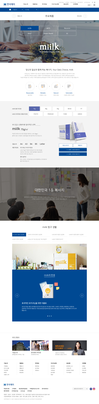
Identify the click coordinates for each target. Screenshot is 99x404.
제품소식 (21, 366)
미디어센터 (68, 372)
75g (34, 109)
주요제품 (27, 9)
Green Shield (48, 33)
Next (82, 295)
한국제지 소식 (69, 366)
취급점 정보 (61, 2)
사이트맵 (29, 391)
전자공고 (37, 370)
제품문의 (80, 145)
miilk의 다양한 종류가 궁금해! (76, 234)
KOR (89, 5)
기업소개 (25, 4)
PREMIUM (50, 114)
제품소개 (19, 16)
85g (58, 109)
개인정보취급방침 (23, 388)
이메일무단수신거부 (34, 388)
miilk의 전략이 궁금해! (17, 239)
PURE (65, 114)
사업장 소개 (6, 374)
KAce (29, 33)
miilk (29, 28)
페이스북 (92, 2)
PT (81, 109)
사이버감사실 (87, 2)
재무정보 (37, 366)
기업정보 (6, 366)
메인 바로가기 (10, 10)
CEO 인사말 (6, 368)
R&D (52, 374)
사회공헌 (53, 370)
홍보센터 (66, 4)
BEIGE (69, 109)
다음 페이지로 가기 (85, 16)
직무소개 (84, 370)
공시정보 (37, 368)
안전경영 (53, 368)
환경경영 (53, 366)
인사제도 (84, 368)
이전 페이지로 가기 (14, 16)
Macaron (67, 28)
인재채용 (75, 4)
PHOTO (36, 114)
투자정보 (44, 4)
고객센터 (67, 2)
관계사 (5, 372)
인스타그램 (94, 2)
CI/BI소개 (68, 368)
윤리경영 (53, 372)
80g (46, 109)
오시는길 (23, 391)
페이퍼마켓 (80, 2)
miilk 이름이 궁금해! (19, 234)
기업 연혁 (6, 370)
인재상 (83, 366)
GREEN (80, 114)
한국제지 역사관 (70, 370)
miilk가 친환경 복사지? (57, 239)
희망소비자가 (66, 145)
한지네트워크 (73, 2)
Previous (17, 295)
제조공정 (79, 16)
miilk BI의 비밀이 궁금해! (58, 234)
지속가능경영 (55, 4)
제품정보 (35, 4)
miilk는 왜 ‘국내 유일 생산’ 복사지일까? (37, 239)
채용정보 (84, 372)
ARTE (48, 28)
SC (67, 33)
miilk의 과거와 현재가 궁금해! (35, 234)
